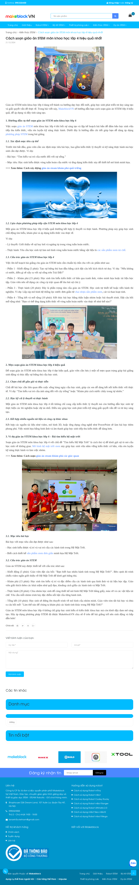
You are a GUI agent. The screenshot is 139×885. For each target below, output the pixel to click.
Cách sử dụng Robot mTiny (87, 790)
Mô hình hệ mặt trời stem (46, 446)
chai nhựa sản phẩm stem (88, 291)
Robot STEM (42, 24)
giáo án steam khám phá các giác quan (57, 455)
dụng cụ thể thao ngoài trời (20, 878)
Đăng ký (129, 2)
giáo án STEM (25, 126)
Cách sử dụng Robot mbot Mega (90, 816)
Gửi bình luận (14, 674)
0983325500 (20, 2)
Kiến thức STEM (101, 24)
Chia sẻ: (10, 625)
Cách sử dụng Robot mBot (87, 794)
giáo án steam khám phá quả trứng (61, 168)
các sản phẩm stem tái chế (111, 250)
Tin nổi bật (19, 735)
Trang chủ (13, 24)
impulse (63, 878)
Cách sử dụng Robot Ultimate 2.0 (90, 807)
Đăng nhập (113, 2)
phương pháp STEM (17, 134)
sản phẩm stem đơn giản (40, 553)
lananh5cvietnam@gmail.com (24, 819)
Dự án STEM (119, 24)
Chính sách (13, 831)
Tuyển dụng (14, 836)
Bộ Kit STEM (59, 24)
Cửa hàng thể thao (46, 878)
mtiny (12, 722)
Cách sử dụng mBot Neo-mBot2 (90, 811)
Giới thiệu (27, 24)
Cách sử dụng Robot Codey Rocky (91, 798)
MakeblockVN (66, 108)
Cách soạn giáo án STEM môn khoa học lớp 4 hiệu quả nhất (54, 37)
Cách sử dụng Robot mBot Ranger (91, 803)
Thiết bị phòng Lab (79, 24)
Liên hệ (11, 840)
